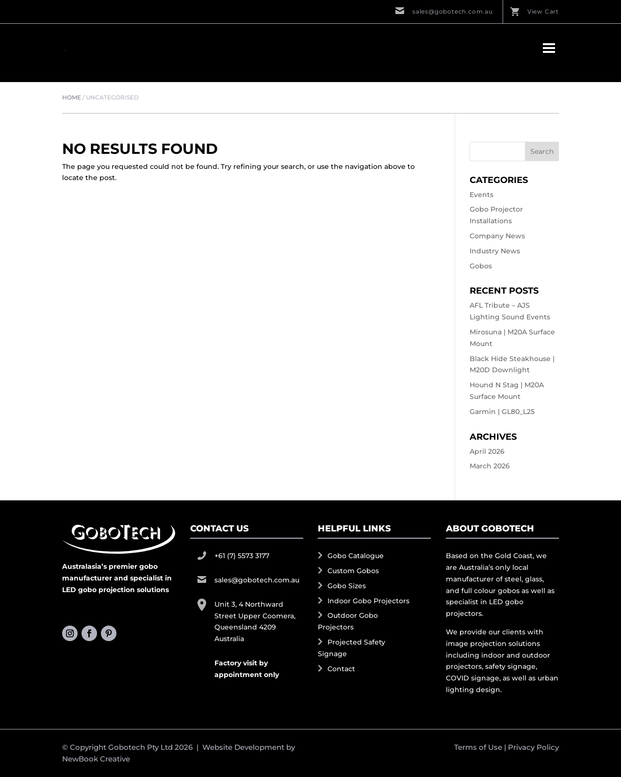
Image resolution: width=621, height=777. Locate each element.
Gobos (481, 266)
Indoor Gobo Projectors (368, 600)
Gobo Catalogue (355, 555)
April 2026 (487, 451)
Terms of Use (478, 747)
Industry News (495, 251)
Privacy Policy (533, 747)
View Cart (543, 11)
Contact (341, 668)
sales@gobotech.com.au (452, 11)
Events (481, 194)
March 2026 (490, 466)
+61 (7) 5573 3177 (241, 555)
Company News (497, 235)
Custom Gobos (353, 570)
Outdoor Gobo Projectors (348, 621)
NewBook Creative (96, 758)
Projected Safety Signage (351, 648)
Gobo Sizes (346, 585)
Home (71, 97)
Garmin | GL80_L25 (502, 411)
